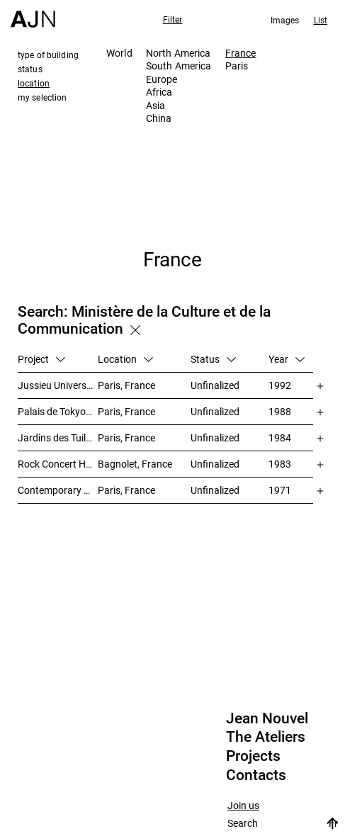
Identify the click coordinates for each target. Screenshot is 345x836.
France (240, 53)
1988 (279, 411)
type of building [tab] (48, 54)
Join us (243, 806)
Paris (237, 65)
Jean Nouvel (267, 718)
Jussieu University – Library (58, 385)
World (119, 53)
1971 (279, 490)
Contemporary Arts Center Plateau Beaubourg (58, 490)
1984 (279, 437)
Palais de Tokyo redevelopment (58, 411)
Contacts (256, 775)
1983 (279, 463)
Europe (162, 79)
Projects (253, 756)
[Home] (33, 14)
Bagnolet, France (135, 463)
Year (286, 359)
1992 (279, 385)
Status (213, 359)
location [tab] (34, 83)
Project (41, 359)
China (159, 118)
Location (125, 359)
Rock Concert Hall (57, 463)
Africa (159, 91)
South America (179, 65)
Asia (156, 105)
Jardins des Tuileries (58, 437)
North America (178, 53)
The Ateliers (265, 737)
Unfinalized (215, 385)
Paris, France (126, 385)
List (320, 20)
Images (285, 20)
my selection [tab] (42, 97)
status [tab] (30, 68)
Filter (173, 19)
